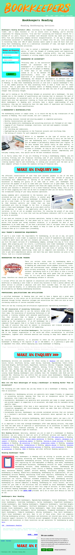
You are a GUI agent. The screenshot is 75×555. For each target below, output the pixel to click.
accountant (24, 98)
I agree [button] (43, 549)
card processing (58, 447)
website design (50, 445)
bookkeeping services (17, 516)
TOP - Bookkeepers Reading (12, 525)
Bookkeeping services (10, 361)
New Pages (8, 540)
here (3, 522)
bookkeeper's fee (66, 83)
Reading (52, 361)
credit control (37, 468)
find (7, 500)
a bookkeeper (44, 49)
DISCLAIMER (69, 15)
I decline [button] (50, 549)
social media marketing (35, 439)
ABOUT (56, 15)
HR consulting (25, 443)
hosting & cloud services (53, 441)
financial (5, 518)
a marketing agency (25, 441)
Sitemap (3, 540)
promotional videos (48, 443)
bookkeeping (61, 520)
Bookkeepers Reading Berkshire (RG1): (16, 30)
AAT (36, 342)
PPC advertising (58, 437)
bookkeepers (11, 102)
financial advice (8, 439)
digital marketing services (30, 447)
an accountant (7, 449)
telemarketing (29, 445)
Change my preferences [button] (60, 549)
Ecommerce (5, 443)
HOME (47, 15)
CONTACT (62, 15)
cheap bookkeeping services (46, 466)
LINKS (51, 15)
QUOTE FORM (27, 490)
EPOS (24, 449)
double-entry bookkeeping (30, 472)
